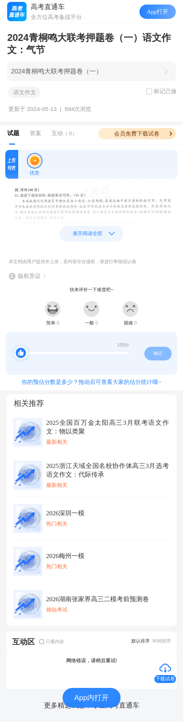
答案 (35, 133)
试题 (13, 133)
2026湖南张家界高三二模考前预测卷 (97, 599)
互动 (64, 133)
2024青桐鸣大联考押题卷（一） (56, 71)
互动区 (23, 641)
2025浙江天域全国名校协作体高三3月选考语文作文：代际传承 (107, 470)
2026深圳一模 (65, 513)
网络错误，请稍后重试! (91, 660)
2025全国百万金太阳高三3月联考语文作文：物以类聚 (107, 427)
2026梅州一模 (65, 556)
